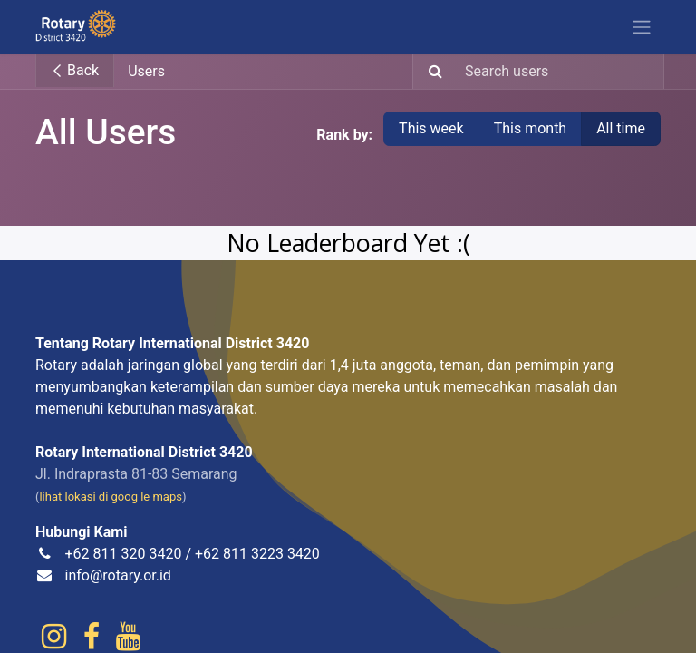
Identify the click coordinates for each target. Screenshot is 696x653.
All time (620, 128)
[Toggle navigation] (642, 26)
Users (146, 71)
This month (530, 128)
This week (431, 128)
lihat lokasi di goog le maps (110, 496)
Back (75, 70)
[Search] (430, 71)
